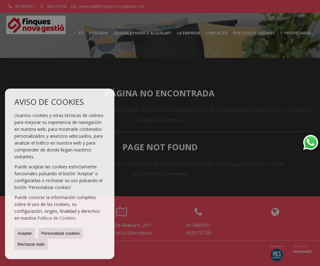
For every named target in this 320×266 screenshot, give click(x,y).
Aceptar (25, 233)
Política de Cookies (56, 218)
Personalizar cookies (60, 233)
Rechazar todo (31, 244)
